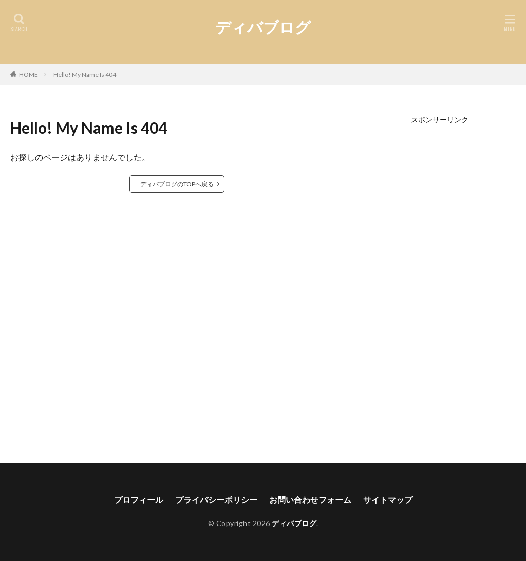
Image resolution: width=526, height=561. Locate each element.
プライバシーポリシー (216, 499)
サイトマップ (387, 499)
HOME (28, 74)
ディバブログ (263, 27)
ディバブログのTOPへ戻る (177, 184)
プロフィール (138, 499)
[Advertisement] (440, 277)
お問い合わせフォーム (310, 499)
